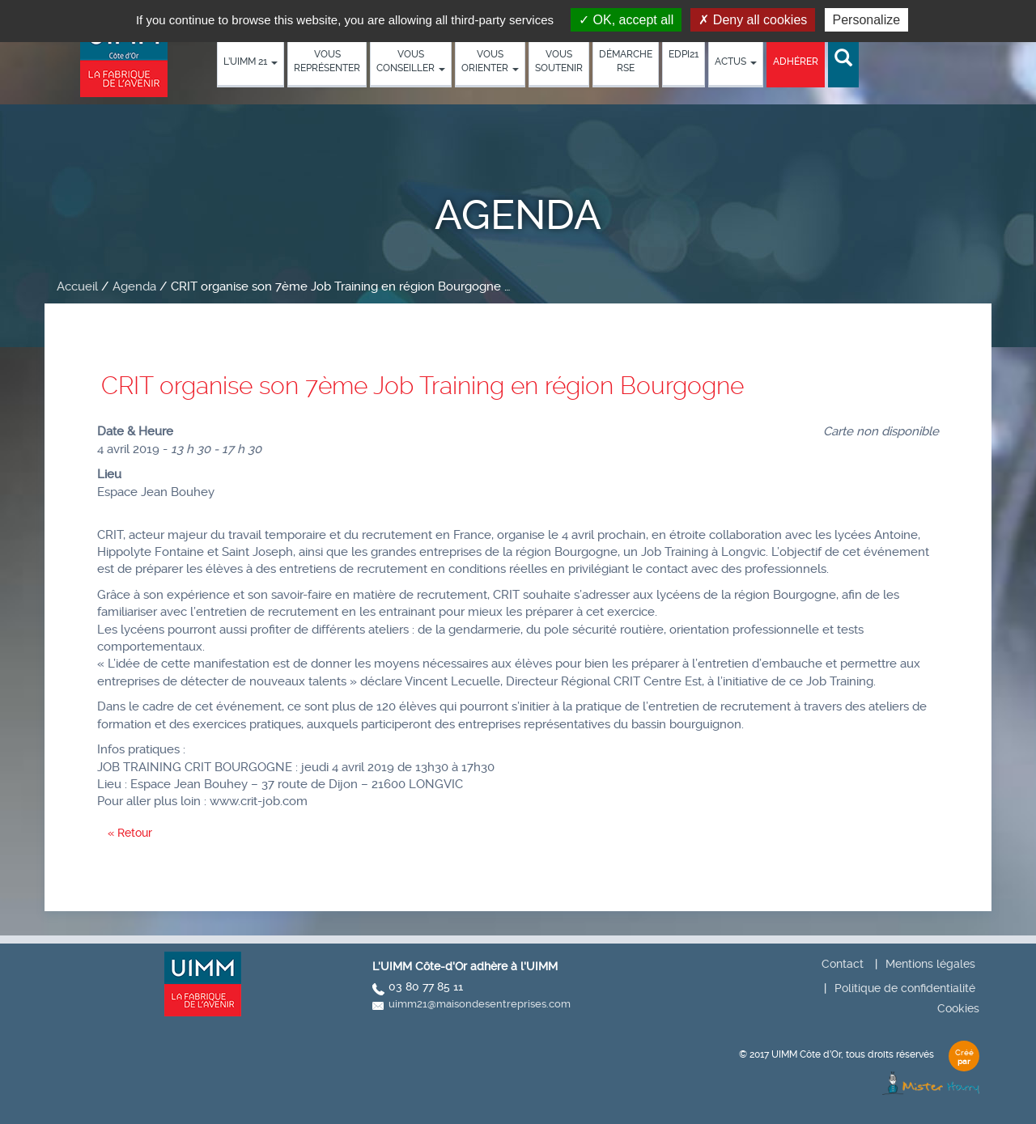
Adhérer (795, 61)
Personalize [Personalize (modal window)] (867, 20)
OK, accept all (626, 20)
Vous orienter (490, 61)
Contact (843, 963)
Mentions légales (930, 963)
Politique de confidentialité (904, 988)
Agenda (134, 286)
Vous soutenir (559, 61)
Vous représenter (327, 61)
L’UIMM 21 (250, 61)
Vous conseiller (410, 61)
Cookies (958, 1008)
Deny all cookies (752, 20)
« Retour (130, 832)
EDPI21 (683, 54)
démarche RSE (625, 61)
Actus (736, 61)
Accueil (77, 286)
